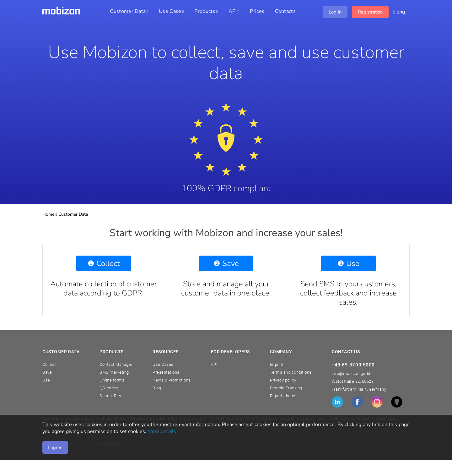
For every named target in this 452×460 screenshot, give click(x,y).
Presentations (166, 372)
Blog (157, 388)
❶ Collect (104, 263)
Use (46, 380)
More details (162, 431)
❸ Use (348, 263)
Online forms (112, 380)
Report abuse (282, 395)
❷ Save (226, 263)
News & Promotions (172, 380)
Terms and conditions (291, 372)
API (214, 364)
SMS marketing (114, 372)
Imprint (277, 364)
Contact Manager (116, 364)
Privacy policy (283, 380)
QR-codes (109, 388)
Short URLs (110, 395)
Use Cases (163, 364)
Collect (49, 364)
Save (47, 372)
